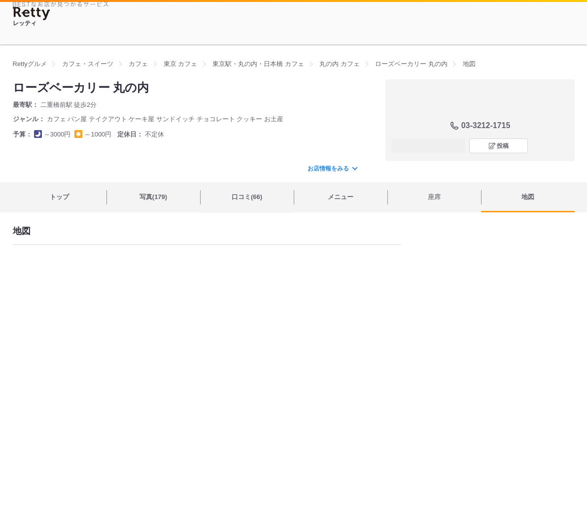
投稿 (503, 145)
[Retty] (31, 13)
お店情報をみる (332, 168)
